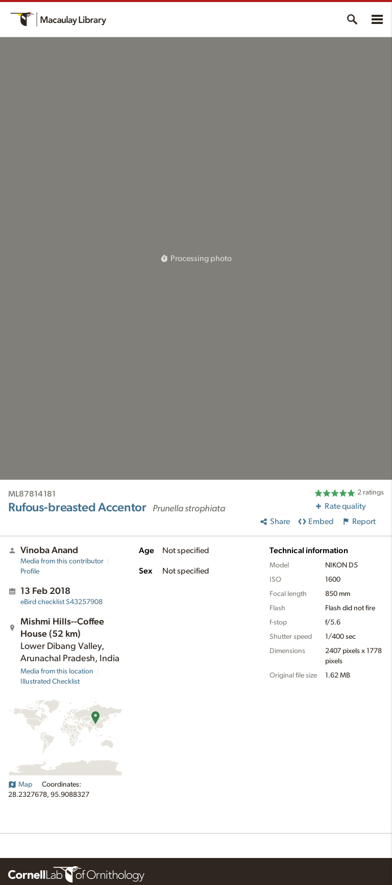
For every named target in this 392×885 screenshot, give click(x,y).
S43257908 (61, 602)
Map (20, 784)
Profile (29, 571)
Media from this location (56, 671)
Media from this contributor (62, 561)
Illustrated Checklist (50, 681)
